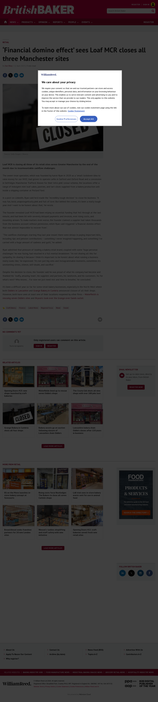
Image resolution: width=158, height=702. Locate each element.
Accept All (89, 119)
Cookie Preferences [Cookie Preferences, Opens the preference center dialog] (66, 119)
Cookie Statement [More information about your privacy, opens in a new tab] (76, 111)
